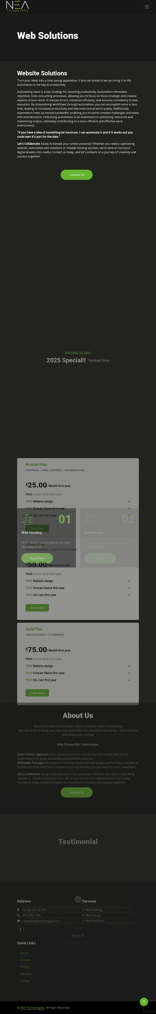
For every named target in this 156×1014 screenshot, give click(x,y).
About (24, 953)
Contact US (76, 175)
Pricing (24, 967)
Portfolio (26, 974)
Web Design (93, 915)
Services (25, 960)
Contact (25, 981)
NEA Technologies (32, 1008)
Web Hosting (94, 910)
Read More (37, 558)
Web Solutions (95, 921)
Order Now (37, 711)
